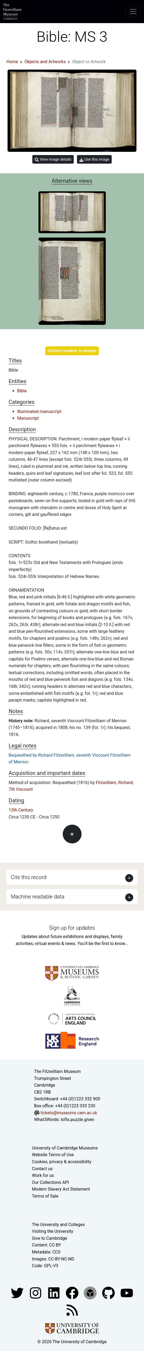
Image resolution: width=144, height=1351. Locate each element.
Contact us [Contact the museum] (42, 1168)
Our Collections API (50, 1182)
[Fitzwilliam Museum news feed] (72, 1309)
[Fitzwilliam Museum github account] (109, 1292)
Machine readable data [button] (37, 896)
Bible (22, 390)
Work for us (43, 1175)
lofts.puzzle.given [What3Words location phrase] (77, 1119)
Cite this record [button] (28, 877)
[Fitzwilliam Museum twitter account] (18, 1292)
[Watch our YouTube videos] (126, 1292)
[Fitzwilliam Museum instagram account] (36, 1292)
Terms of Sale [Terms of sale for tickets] (45, 1196)
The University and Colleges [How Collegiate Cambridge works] (58, 1224)
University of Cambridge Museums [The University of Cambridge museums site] (65, 1148)
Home (12, 61)
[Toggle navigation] (133, 11)
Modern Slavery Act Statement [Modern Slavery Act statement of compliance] (61, 1189)
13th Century (21, 810)
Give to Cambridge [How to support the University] (49, 1238)
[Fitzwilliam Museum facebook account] (54, 1292)
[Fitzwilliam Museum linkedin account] (73, 1292)
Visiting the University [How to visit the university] (52, 1231)
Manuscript (28, 418)
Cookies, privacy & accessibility (62, 1161)
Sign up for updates (72, 928)
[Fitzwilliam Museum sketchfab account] (91, 1292)
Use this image (94, 159)
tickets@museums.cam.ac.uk (68, 1112)
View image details (53, 159)
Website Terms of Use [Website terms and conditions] (53, 1154)
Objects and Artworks (45, 61)
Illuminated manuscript (39, 411)
